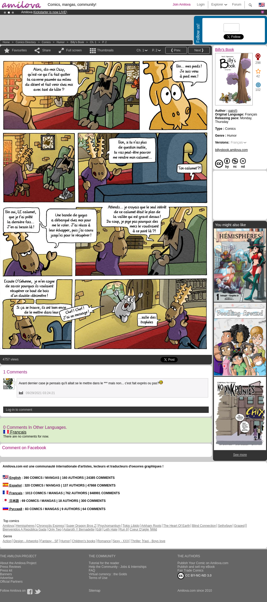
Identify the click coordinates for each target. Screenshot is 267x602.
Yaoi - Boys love (154, 541)
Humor (61, 42)
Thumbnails (105, 50)
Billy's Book (77, 42)
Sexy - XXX (121, 541)
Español (12, 485)
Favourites (19, 50)
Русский (12, 509)
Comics (46, 42)
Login (200, 4)
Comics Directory (26, 42)
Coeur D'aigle (140, 529)
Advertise (6, 578)
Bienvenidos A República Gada (24, 529)
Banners (6, 574)
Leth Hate (110, 529)
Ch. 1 (93, 42)
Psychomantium (109, 526)
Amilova (8, 526)
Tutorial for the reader (104, 563)
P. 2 (104, 42)
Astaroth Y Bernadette (79, 529)
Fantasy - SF (49, 541)
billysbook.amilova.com (231, 150)
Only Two (54, 529)
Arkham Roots (151, 526)
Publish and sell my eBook (196, 567)
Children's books (83, 541)
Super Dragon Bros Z (81, 526)
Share (46, 50)
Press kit (6, 570)
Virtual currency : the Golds (108, 574)
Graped (239, 526)
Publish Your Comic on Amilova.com (202, 563)
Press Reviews (10, 567)
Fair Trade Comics (190, 570)
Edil (99, 529)
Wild (154, 529)
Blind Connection (204, 526)
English (12, 478)
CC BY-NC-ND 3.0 (194, 575)
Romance (104, 541)
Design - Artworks (26, 541)
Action (7, 541)
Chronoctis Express (50, 526)
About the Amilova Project (18, 563)
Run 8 (123, 529)
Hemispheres (25, 526)
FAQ (92, 570)
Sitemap (94, 590)
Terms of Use (98, 578)
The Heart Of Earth (176, 526)
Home (6, 42)
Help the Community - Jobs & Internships (117, 567)
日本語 (11, 501)
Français (14, 432)
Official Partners (11, 581)
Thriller (136, 541)
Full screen (74, 50)
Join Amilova (181, 4)
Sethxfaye (225, 526)
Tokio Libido (131, 526)
